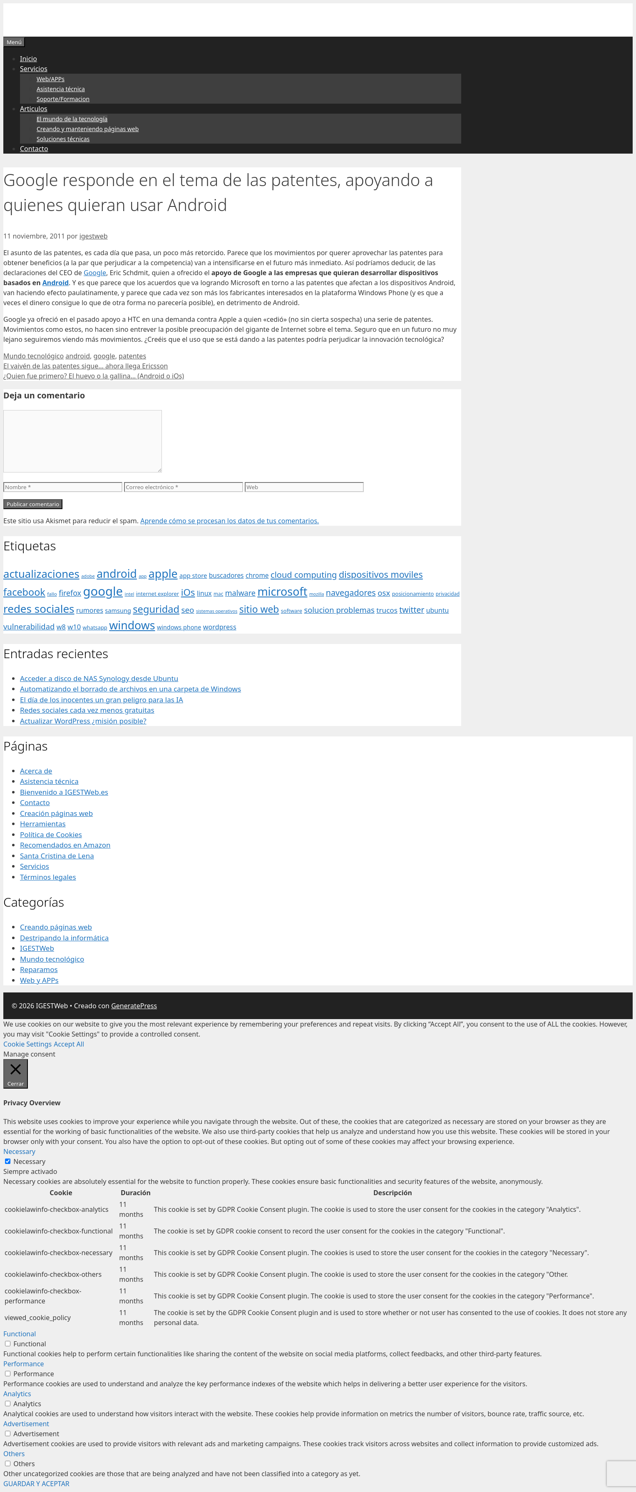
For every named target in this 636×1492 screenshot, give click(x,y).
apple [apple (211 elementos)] (163, 573)
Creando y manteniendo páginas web (88, 129)
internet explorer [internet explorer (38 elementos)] (157, 593)
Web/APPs (51, 79)
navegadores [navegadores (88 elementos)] (351, 592)
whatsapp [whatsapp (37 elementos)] (95, 627)
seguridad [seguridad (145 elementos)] (156, 609)
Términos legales (48, 877)
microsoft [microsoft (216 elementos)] (282, 591)
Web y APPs (39, 980)
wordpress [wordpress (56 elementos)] (219, 627)
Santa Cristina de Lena (57, 855)
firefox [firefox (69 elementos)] (70, 593)
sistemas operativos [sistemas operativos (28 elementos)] (216, 611)
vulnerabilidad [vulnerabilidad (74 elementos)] (29, 626)
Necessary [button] (19, 1151)
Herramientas (43, 823)
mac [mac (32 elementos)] (218, 593)
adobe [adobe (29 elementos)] (88, 576)
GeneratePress (134, 1005)
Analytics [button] (17, 1393)
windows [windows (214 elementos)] (132, 625)
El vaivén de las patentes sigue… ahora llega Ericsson (85, 366)
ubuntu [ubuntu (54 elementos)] (437, 610)
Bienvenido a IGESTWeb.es (64, 792)
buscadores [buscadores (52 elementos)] (226, 575)
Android (55, 282)
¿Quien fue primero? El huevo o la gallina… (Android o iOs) (93, 375)
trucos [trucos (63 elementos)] (387, 610)
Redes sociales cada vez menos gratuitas (87, 710)
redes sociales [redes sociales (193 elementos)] (39, 608)
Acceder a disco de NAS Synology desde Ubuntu (99, 678)
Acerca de (36, 771)
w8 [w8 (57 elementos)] (61, 627)
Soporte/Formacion (63, 99)
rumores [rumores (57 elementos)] (89, 610)
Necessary (29, 1161)
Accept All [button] (69, 1044)
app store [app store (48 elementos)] (193, 575)
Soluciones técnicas (63, 139)
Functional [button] (19, 1333)
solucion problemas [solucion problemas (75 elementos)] (339, 609)
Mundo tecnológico (33, 356)
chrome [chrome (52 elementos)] (257, 575)
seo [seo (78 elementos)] (187, 609)
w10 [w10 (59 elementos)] (74, 627)
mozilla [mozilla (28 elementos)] (316, 594)
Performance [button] (23, 1363)
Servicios (33, 68)
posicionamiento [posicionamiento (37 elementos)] (413, 593)
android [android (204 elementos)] (117, 573)
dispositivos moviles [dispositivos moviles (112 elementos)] (381, 574)
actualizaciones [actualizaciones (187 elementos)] (41, 574)
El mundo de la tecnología (72, 119)
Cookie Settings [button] (27, 1044)
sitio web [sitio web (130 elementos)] (259, 609)
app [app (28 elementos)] (143, 576)
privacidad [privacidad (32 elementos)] (448, 593)
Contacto (34, 148)
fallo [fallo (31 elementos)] (52, 594)
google (104, 356)
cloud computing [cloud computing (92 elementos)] (304, 574)
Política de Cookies (51, 834)
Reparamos (39, 969)
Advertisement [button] (26, 1423)
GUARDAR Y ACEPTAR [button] (36, 1483)
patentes (132, 356)
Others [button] (14, 1453)
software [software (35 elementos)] (291, 610)
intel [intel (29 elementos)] (129, 594)
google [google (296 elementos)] (103, 591)
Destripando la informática (64, 937)
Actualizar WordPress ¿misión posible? (83, 721)
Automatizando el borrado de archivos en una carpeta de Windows (130, 689)
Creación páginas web (56, 813)
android (77, 356)
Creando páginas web (56, 927)
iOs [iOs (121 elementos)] (188, 592)
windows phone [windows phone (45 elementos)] (179, 627)
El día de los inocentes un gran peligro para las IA (101, 699)
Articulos (33, 108)
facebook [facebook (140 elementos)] (24, 592)
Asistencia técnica (61, 89)
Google (95, 272)
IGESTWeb (37, 948)
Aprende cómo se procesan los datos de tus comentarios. (229, 520)
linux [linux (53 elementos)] (204, 593)
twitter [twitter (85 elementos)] (411, 609)
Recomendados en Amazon (65, 845)
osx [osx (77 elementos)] (384, 592)
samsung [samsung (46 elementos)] (118, 610)
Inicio (28, 58)
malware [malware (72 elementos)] (240, 593)
